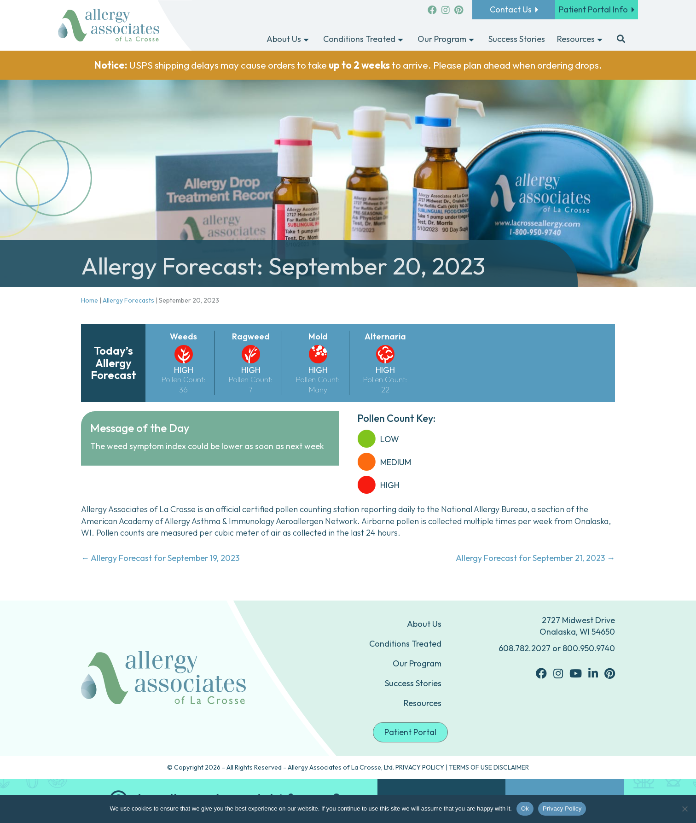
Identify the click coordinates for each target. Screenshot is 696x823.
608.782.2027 (525, 648)
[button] (621, 40)
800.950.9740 (589, 648)
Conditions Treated (405, 643)
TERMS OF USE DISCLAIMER (489, 767)
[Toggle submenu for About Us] (306, 39)
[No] (684, 808)
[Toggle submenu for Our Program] (471, 39)
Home (89, 300)
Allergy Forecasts (128, 300)
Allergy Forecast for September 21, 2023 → (535, 558)
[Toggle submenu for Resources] (600, 39)
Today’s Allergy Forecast (113, 362)
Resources (422, 703)
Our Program (417, 663)
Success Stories (413, 683)
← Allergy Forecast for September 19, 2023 (160, 558)
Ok (525, 808)
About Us (424, 624)
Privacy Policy (562, 808)
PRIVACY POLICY (419, 767)
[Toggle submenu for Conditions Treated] (400, 39)
